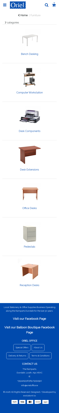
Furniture (35, 15)
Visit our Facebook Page (29, 318)
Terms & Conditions (40, 355)
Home (23, 15)
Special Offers (22, 347)
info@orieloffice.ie (29, 385)
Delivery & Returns (17, 355)
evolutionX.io (29, 395)
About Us (38, 347)
